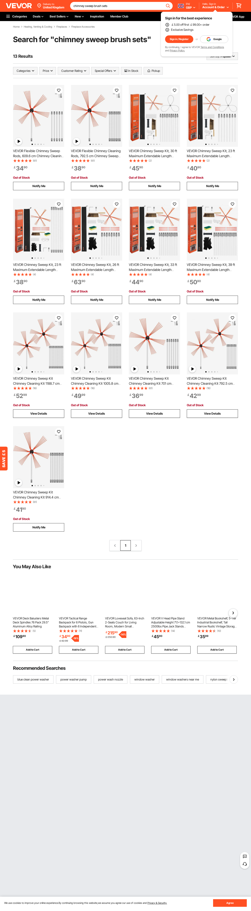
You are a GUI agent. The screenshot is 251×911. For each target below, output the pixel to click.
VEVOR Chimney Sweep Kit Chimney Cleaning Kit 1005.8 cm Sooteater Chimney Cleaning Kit (94, 383)
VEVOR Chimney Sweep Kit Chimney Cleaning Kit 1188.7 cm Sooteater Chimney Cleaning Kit (36, 383)
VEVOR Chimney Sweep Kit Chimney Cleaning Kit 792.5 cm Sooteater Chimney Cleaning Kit (210, 383)
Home (16, 26)
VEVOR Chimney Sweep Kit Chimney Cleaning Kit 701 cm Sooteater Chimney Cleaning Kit (152, 383)
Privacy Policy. (177, 50)
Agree (230, 902)
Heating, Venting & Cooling (38, 26)
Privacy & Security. (157, 902)
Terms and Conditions (212, 47)
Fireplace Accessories (83, 26)
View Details (38, 413)
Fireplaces (61, 26)
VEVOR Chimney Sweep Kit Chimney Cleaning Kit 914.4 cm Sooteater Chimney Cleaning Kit (36, 497)
